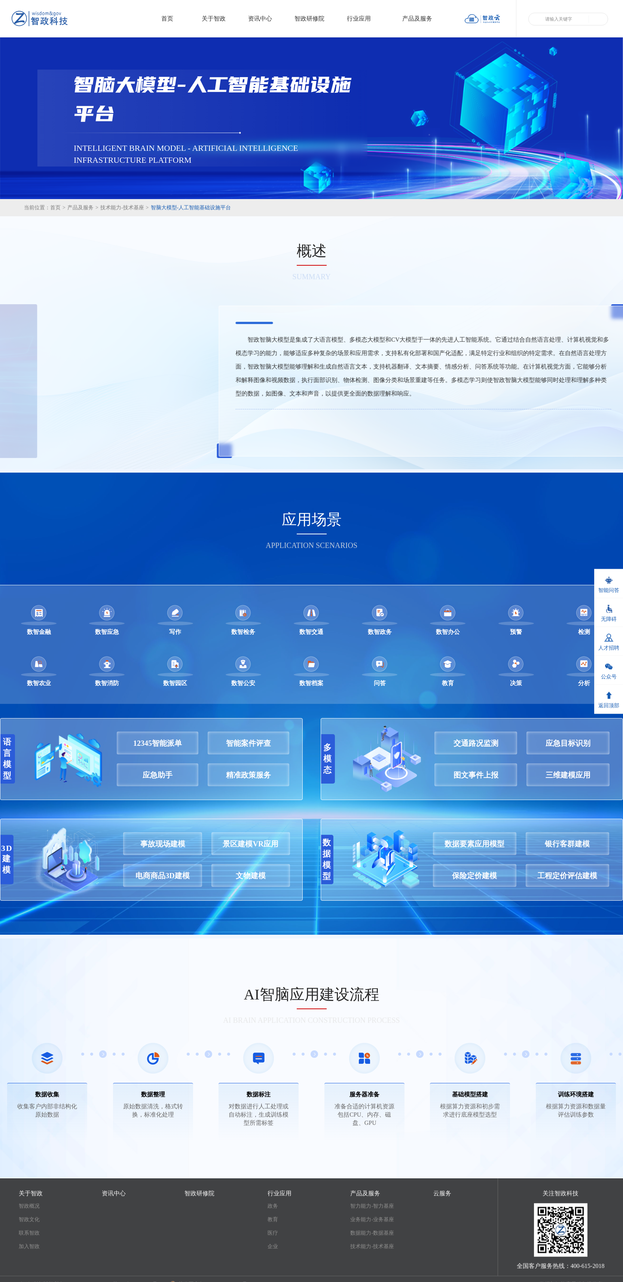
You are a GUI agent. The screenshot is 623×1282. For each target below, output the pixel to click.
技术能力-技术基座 (124, 224)
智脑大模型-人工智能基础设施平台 (191, 224)
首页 (167, 18)
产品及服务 (421, 18)
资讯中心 (260, 18)
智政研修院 (309, 18)
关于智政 (214, 18)
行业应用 (363, 18)
